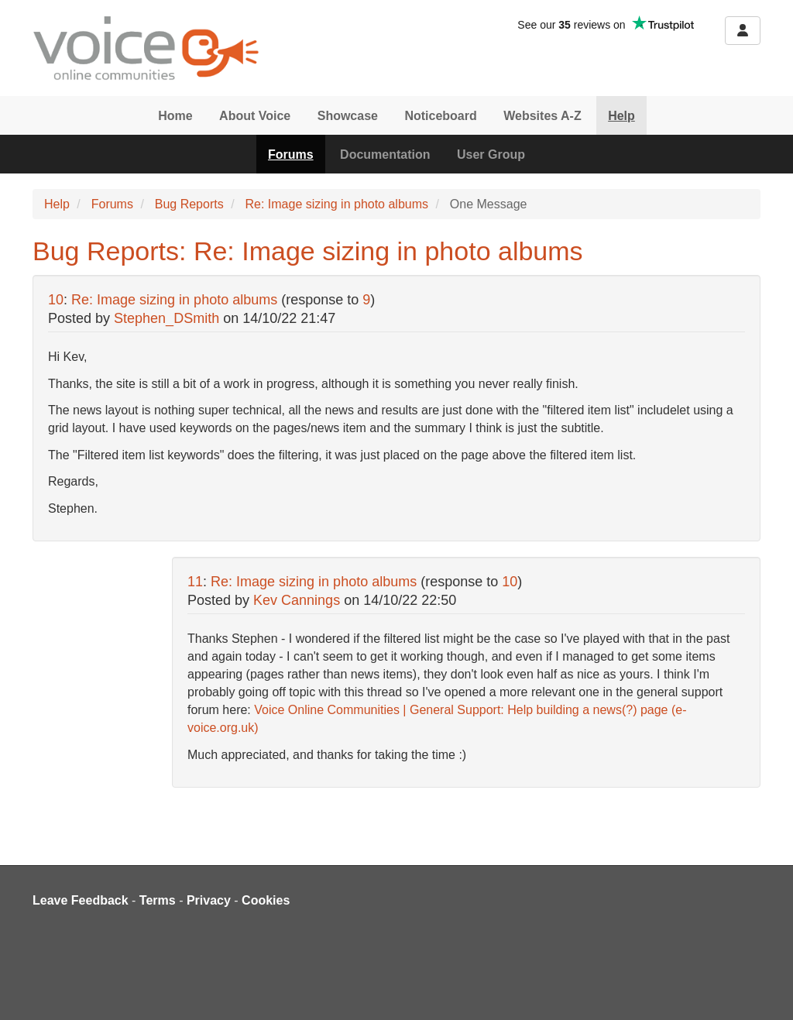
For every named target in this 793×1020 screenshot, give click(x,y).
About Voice (254, 115)
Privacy (209, 900)
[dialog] (764, 989)
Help (621, 115)
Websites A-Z (542, 115)
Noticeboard (440, 115)
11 (195, 581)
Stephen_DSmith (166, 318)
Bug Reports (189, 204)
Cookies (266, 900)
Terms (157, 900)
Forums (291, 154)
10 (56, 299)
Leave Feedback (81, 900)
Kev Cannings (296, 600)
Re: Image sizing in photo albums (336, 204)
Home (175, 115)
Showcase (348, 115)
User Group (491, 154)
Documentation (385, 154)
